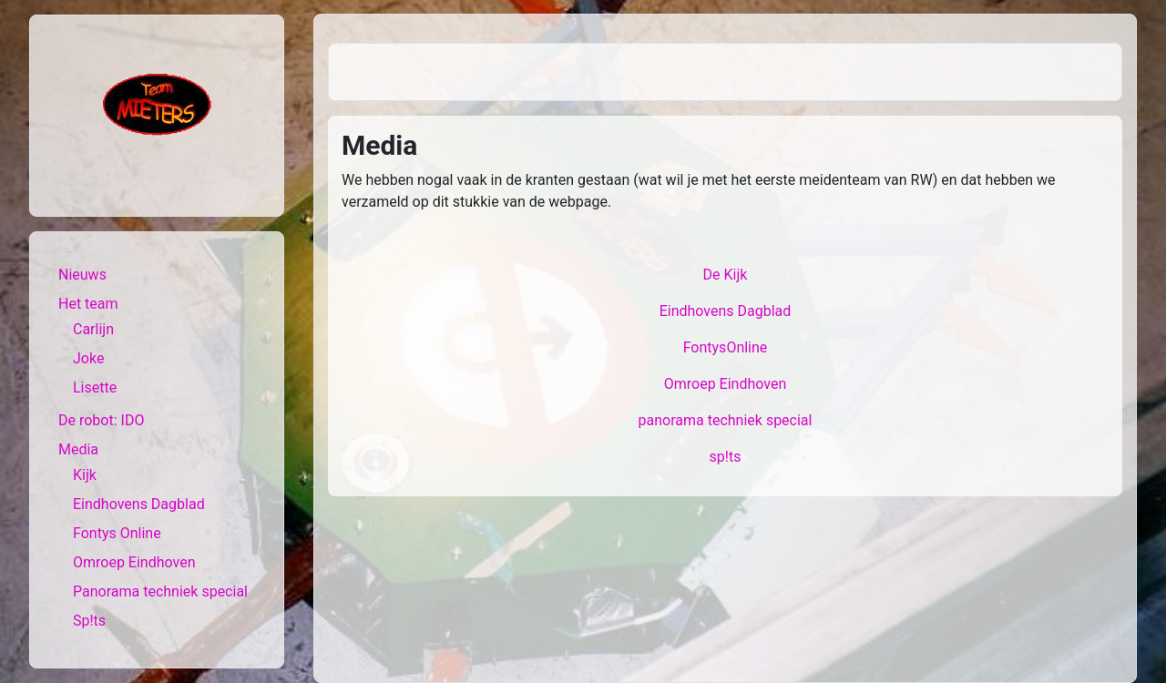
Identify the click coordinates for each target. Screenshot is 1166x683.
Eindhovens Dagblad (139, 504)
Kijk (85, 475)
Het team (88, 303)
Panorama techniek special (160, 591)
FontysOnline (725, 347)
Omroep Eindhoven (134, 562)
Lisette (95, 387)
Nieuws (82, 274)
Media (78, 449)
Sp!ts (89, 620)
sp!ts (726, 456)
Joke (88, 358)
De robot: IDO (101, 420)
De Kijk (725, 274)
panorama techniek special (726, 420)
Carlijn (93, 329)
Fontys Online (117, 533)
